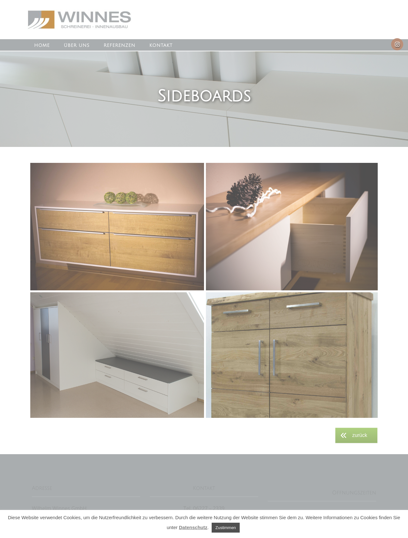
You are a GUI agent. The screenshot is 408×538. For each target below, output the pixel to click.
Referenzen (119, 45)
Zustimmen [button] (225, 527)
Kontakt (160, 45)
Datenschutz (193, 527)
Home (42, 45)
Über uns (77, 45)
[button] (117, 226)
